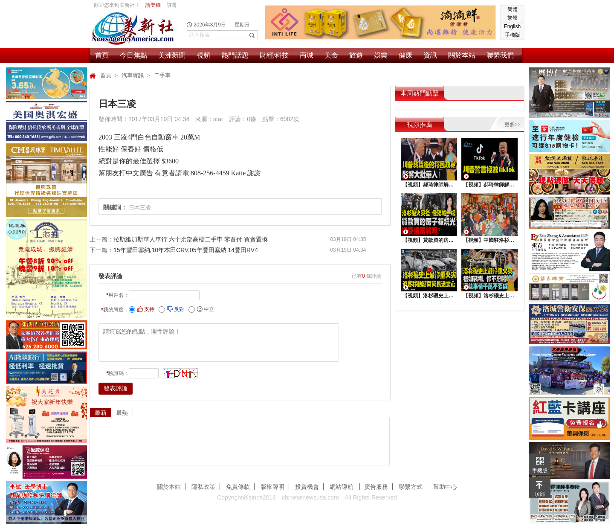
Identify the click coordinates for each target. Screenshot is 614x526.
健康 (405, 55)
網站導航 (342, 486)
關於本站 (461, 55)
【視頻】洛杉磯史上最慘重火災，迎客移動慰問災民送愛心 (429, 296)
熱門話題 (235, 55)
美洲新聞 (171, 55)
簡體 (512, 9)
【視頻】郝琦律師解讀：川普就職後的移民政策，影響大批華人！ (429, 185)
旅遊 (356, 55)
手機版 (512, 35)
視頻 (203, 55)
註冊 (172, 5)
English (512, 26)
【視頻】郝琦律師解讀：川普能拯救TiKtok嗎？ (489, 185)
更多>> (512, 125)
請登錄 (153, 5)
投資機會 (307, 486)
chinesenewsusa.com (310, 497)
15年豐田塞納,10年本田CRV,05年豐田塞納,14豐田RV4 (185, 250)
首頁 (102, 55)
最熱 (122, 412)
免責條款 (238, 486)
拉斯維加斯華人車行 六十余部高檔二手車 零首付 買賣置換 (190, 239)
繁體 (512, 18)
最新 (101, 412)
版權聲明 (272, 486)
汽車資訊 (133, 75)
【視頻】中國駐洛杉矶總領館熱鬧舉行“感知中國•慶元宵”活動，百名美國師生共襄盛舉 (489, 240)
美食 (331, 55)
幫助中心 (445, 486)
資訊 (430, 55)
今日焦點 (133, 55)
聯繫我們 (500, 55)
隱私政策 (203, 486)
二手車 (162, 75)
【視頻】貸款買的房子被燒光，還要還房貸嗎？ (429, 240)
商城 (306, 55)
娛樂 (381, 55)
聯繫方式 (411, 486)
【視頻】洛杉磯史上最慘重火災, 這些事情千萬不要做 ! (489, 296)
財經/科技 (274, 55)
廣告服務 (376, 486)
